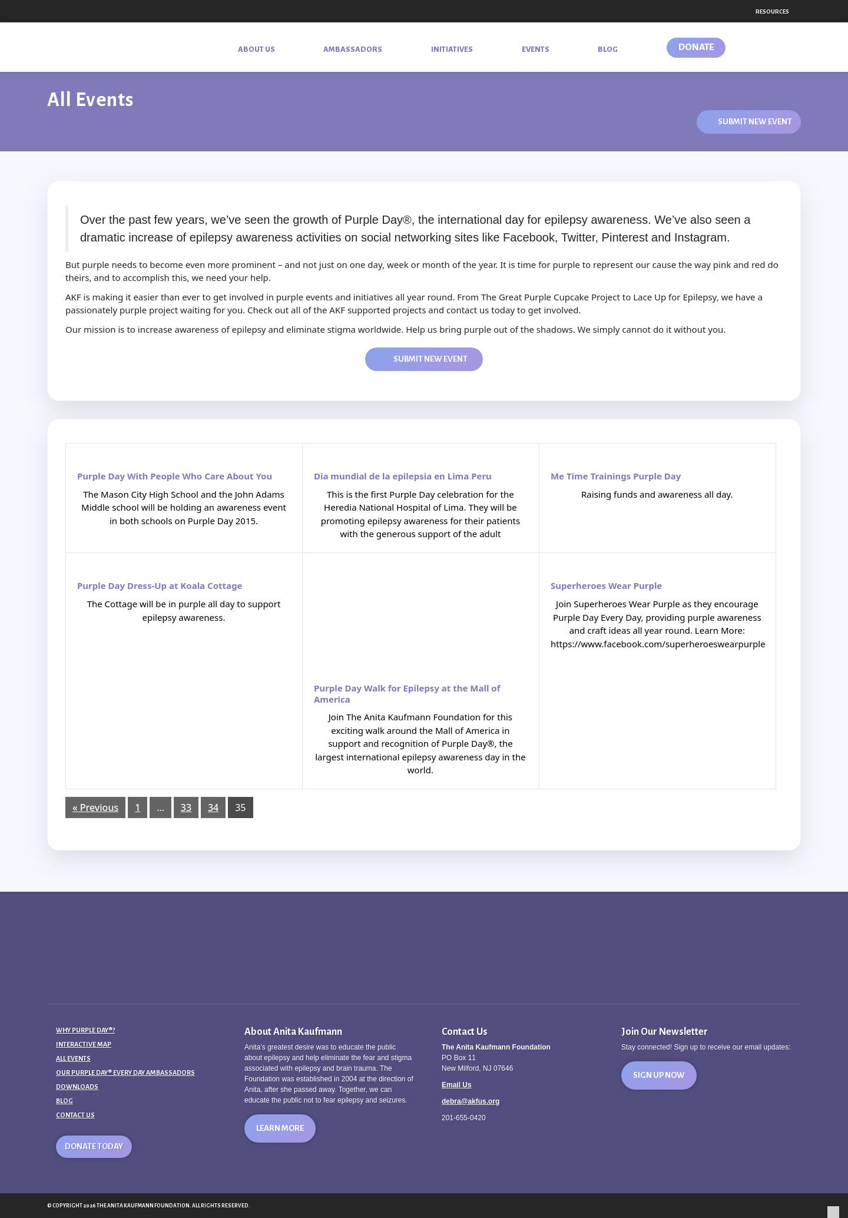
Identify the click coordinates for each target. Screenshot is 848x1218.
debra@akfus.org (470, 1101)
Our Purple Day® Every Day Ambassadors (125, 1072)
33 (186, 807)
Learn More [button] (280, 1128)
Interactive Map (83, 1044)
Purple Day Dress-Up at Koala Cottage (159, 585)
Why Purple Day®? (85, 1030)
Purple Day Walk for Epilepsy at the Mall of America (407, 694)
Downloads (77, 1086)
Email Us (457, 1085)
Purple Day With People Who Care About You (174, 476)
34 (213, 807)
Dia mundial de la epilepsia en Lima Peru (403, 476)
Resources (772, 11)
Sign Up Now (659, 1075)
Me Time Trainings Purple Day (616, 476)
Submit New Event (755, 121)
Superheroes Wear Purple (606, 585)
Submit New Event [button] (430, 359)
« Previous (95, 807)
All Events (73, 1058)
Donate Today (94, 1146)
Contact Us (75, 1114)
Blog (64, 1100)
